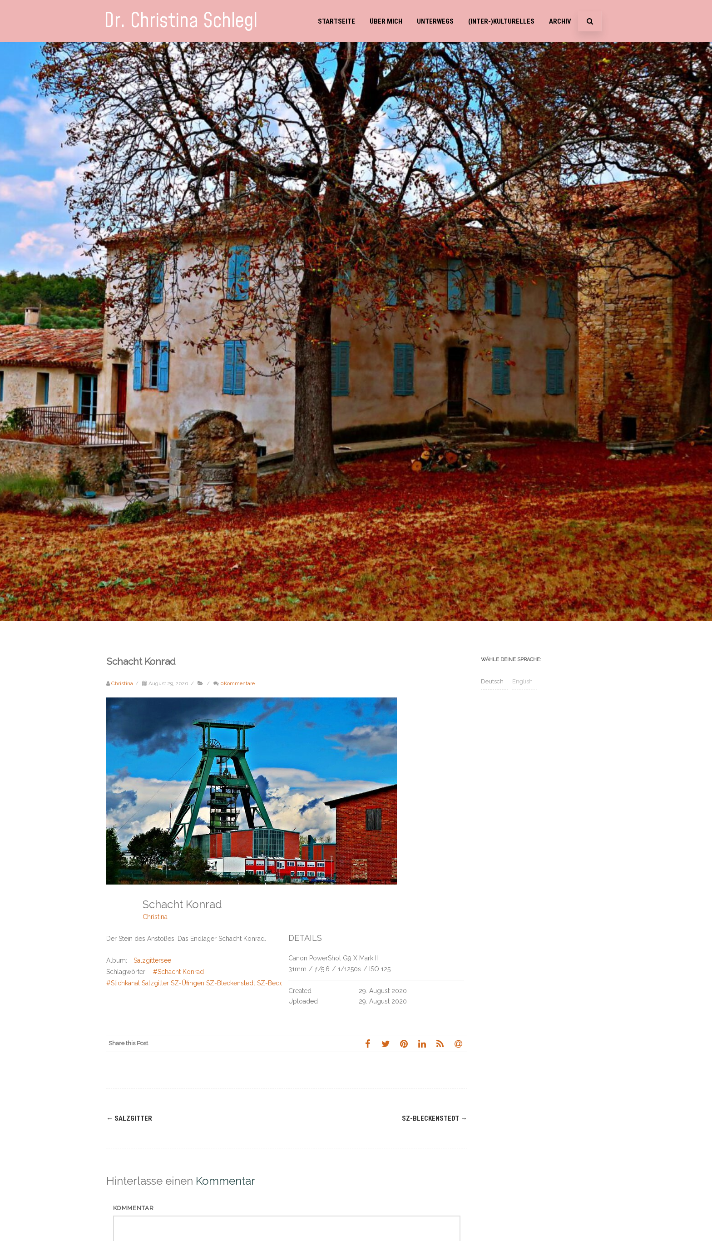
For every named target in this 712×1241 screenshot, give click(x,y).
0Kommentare (237, 683)
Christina (155, 916)
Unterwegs (435, 21)
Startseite (336, 21)
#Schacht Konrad (178, 971)
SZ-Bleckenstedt (434, 1118)
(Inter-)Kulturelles (501, 21)
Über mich (386, 21)
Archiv (560, 21)
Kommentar (133, 1208)
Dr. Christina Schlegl (180, 21)
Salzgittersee (152, 960)
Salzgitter (129, 1118)
